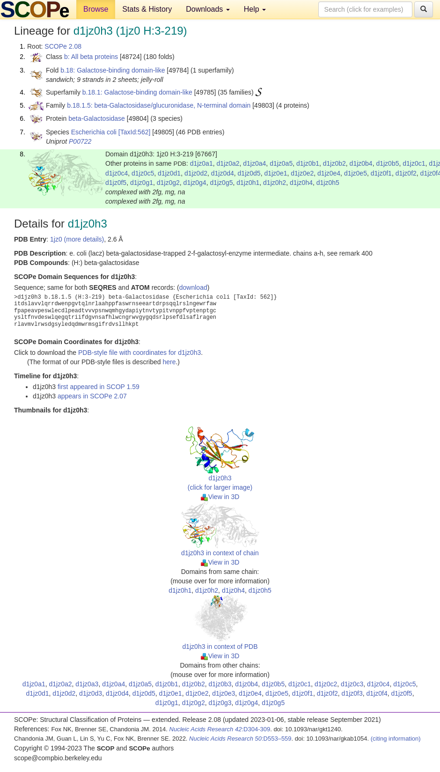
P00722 (80, 141)
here (169, 362)
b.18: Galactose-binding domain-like (112, 70)
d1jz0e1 (275, 173)
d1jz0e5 (355, 173)
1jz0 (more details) (77, 239)
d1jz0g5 (221, 182)
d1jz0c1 (414, 163)
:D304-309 (220, 729)
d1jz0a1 (201, 163)
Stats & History (147, 9)
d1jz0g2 (168, 182)
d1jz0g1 (141, 182)
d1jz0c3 (352, 684)
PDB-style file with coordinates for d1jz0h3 (139, 352)
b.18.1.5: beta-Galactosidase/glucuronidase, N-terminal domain (158, 105)
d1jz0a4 (254, 163)
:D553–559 (240, 738)
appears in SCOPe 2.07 (92, 396)
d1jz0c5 (143, 173)
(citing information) (396, 738)
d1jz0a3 (86, 684)
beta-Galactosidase (96, 118)
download (193, 287)
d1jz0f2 (406, 173)
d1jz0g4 (194, 182)
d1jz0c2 (326, 684)
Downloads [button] (208, 9)
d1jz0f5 (115, 182)
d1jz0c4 (116, 173)
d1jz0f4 (377, 693)
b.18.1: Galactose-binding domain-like (137, 92)
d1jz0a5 (281, 163)
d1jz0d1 (169, 173)
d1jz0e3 (223, 693)
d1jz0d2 (195, 173)
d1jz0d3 (90, 693)
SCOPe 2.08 (62, 46)
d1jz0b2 (334, 163)
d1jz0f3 (352, 693)
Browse (95, 9)
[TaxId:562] (134, 132)
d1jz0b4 (361, 163)
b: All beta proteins (91, 56)
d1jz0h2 (274, 182)
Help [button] (255, 9)
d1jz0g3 (219, 702)
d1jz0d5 (249, 173)
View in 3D (220, 496)
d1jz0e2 (302, 173)
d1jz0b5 (387, 163)
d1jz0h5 (327, 182)
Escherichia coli (94, 132)
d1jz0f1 (381, 173)
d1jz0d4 (222, 173)
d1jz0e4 (328, 173)
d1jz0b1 (307, 163)
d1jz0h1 (247, 182)
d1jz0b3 (219, 684)
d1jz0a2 (227, 163)
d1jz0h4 (301, 182)
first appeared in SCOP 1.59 (98, 386)
